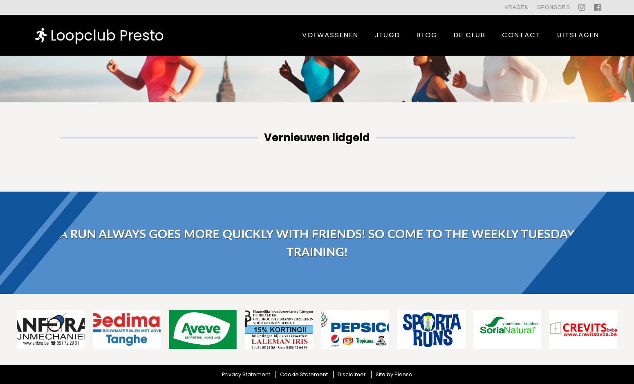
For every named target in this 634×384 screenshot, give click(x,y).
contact (521, 35)
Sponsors (553, 7)
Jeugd (387, 35)
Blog (427, 35)
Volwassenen (330, 35)
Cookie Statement (304, 374)
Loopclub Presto (99, 35)
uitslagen (578, 35)
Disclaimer (352, 374)
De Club (470, 35)
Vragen (516, 7)
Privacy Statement (246, 374)
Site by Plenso (394, 374)
